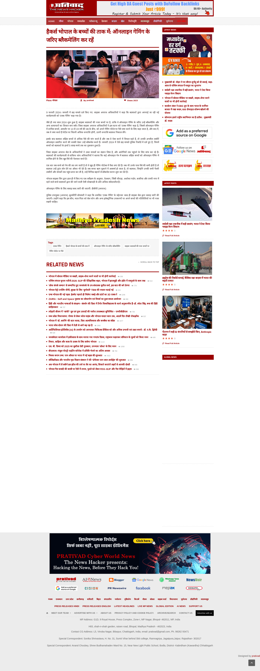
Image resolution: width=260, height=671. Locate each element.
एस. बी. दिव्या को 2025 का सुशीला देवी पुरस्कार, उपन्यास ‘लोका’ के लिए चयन (82, 346)
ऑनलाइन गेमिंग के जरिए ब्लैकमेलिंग (107, 246)
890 (125, 299)
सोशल (150, 599)
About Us (97, 612)
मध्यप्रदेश (83, 21)
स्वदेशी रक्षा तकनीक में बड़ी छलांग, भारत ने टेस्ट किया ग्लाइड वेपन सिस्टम (186, 225)
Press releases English (101, 606)
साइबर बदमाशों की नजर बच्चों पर (137, 246)
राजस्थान (66, 599)
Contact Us (163, 612)
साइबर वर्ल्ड (158, 599)
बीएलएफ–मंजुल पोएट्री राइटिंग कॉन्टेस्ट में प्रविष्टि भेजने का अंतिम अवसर (79, 350)
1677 (120, 320)
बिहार (101, 599)
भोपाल (71, 21)
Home (52, 21)
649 (153, 337)
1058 (121, 346)
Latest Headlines (124, 606)
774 (134, 285)
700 (132, 311)
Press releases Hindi (77, 606)
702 (114, 350)
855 (130, 359)
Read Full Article (170, 235)
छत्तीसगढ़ (85, 599)
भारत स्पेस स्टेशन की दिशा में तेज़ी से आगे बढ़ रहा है (70, 324)
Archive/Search (147, 612)
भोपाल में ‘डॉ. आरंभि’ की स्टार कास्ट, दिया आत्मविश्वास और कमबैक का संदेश (82, 320)
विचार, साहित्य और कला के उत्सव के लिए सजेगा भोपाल (72, 341)
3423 (107, 355)
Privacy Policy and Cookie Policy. (120, 612)
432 (118, 289)
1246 (122, 294)
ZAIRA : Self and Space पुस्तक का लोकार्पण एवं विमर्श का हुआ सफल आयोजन (85, 298)
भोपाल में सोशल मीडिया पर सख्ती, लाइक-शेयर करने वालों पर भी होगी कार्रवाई (82, 275)
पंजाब (58, 599)
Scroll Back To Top (148, 261)
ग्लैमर (62, 21)
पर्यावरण (118, 599)
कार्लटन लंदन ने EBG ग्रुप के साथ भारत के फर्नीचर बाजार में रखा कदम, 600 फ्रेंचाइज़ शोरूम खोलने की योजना (187, 109)
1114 (101, 341)
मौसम (142, 599)
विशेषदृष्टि (137, 21)
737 (62, 307)
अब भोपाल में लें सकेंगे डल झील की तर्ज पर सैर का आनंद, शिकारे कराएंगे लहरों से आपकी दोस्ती (89, 364)
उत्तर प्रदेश (188, 21)
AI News (172, 606)
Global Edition (158, 606)
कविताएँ (93, 599)
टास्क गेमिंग (57, 246)
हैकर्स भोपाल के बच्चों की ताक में (77, 246)
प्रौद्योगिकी (163, 21)
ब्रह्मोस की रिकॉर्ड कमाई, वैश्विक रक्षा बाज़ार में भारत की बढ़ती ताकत (187, 278)
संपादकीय (109, 599)
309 (120, 276)
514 (150, 280)
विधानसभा (168, 599)
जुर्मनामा (175, 21)
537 (143, 316)
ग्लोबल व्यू (95, 21)
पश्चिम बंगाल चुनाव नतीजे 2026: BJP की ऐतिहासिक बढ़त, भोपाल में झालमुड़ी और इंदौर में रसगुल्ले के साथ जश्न (97, 280)
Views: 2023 (131, 99)
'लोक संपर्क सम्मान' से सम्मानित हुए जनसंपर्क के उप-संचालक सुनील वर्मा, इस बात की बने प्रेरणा (89, 285)
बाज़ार (117, 21)
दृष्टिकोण (127, 599)
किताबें (135, 599)
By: (87, 99)
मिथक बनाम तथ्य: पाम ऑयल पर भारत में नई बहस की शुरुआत (75, 355)
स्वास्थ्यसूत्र (150, 21)
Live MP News (142, 606)
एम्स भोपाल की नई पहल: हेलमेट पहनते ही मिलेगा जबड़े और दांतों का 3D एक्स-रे (83, 294)
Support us (184, 606)
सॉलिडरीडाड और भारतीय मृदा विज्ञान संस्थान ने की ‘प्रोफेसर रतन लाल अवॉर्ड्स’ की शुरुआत (87, 359)
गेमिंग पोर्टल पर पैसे (56, 250)
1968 (97, 325)
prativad (256, 655)
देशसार (107, 21)
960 (136, 369)
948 (134, 364)
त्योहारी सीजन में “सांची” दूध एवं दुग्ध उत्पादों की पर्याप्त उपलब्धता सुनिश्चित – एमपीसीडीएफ (88, 311)
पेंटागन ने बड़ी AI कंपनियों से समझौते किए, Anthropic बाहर (186, 332)
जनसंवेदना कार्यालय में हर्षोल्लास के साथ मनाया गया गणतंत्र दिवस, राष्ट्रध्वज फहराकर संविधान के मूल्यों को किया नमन (98, 336)
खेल (126, 21)
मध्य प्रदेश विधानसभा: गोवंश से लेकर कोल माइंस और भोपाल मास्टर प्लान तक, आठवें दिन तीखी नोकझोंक (94, 315)
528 (52, 332)
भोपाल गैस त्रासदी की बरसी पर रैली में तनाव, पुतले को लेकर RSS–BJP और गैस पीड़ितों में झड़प (90, 368)
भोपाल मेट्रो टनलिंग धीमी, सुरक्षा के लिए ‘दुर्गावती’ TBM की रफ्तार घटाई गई (81, 289)
